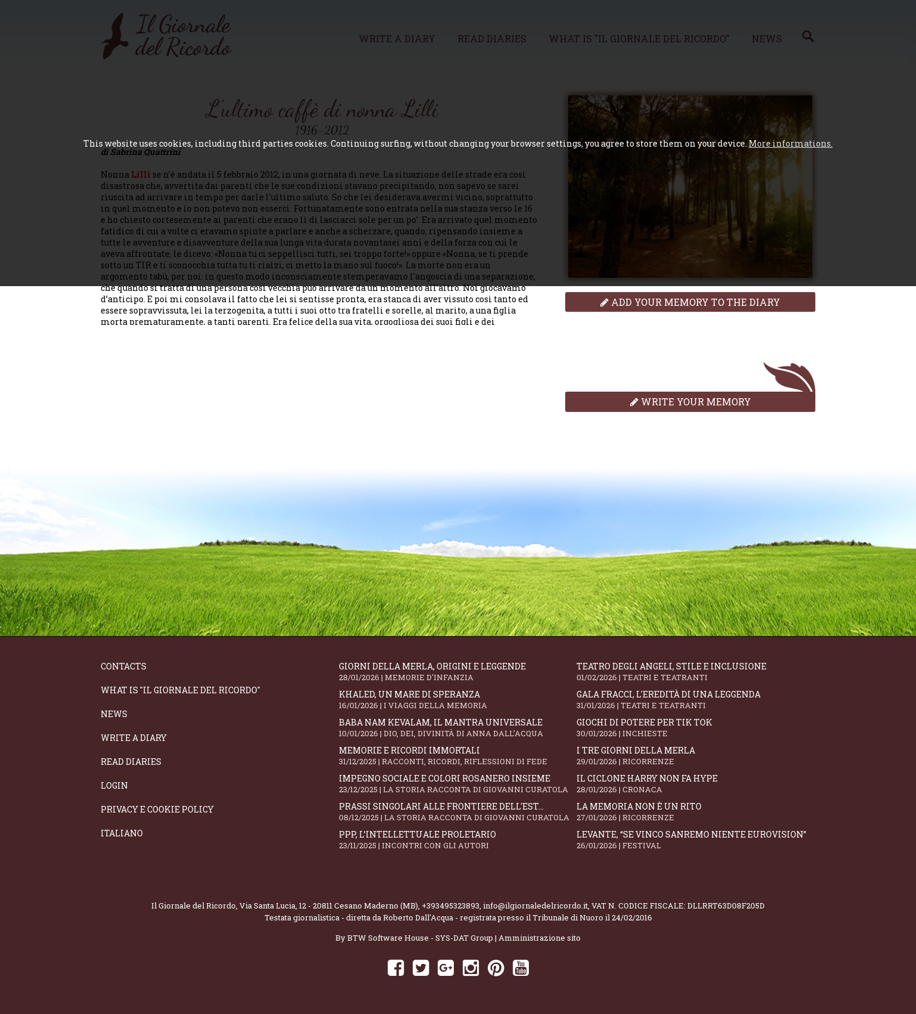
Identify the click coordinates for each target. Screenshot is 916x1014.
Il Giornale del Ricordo (193, 905)
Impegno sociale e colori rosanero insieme (458, 784)
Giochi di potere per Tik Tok (696, 728)
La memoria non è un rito (696, 812)
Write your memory (690, 401)
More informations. (791, 143)
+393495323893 (450, 905)
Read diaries (131, 761)
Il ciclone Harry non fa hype (696, 784)
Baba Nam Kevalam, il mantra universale (458, 728)
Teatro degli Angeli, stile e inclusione (696, 672)
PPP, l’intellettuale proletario (458, 840)
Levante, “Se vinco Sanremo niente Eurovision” (696, 840)
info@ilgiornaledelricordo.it (535, 905)
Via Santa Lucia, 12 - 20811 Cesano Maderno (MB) (328, 905)
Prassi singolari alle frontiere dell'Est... (458, 812)
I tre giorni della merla (696, 756)
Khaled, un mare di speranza (458, 700)
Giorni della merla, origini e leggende (458, 672)
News (114, 714)
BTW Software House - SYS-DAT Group (420, 937)
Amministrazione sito (539, 937)
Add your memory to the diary (690, 302)
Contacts (124, 666)
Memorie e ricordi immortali (458, 756)
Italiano (122, 833)
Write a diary (134, 737)
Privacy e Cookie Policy (157, 809)
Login (114, 785)
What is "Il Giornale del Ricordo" (180, 690)
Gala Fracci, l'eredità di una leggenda (696, 700)
